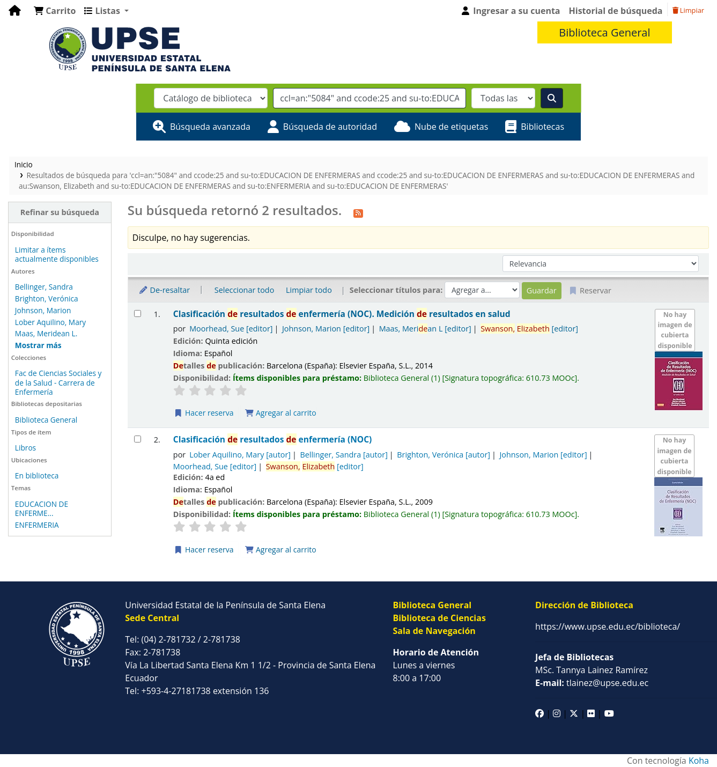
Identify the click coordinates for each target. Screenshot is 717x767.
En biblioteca (37, 475)
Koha (699, 760)
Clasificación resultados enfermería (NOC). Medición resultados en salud (342, 314)
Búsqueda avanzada (210, 126)
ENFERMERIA (37, 525)
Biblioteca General (46, 420)
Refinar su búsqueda (59, 212)
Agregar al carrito (280, 413)
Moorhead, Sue (230, 328)
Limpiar (688, 10)
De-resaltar (164, 290)
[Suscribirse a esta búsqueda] (358, 212)
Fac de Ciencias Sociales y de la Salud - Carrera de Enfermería (58, 382)
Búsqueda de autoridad (330, 126)
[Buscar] (552, 98)
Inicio (23, 164)
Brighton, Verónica (46, 298)
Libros (25, 447)
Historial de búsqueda (616, 11)
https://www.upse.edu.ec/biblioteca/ (607, 626)
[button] (54, 10)
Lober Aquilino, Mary (50, 322)
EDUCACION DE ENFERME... (41, 508)
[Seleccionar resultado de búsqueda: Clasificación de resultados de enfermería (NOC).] (137, 313)
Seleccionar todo (244, 290)
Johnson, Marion (43, 310)
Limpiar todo (309, 290)
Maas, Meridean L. (46, 333)
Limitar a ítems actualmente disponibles (57, 254)
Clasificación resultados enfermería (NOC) (272, 439)
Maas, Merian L (425, 328)
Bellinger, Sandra (44, 287)
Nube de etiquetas (451, 126)
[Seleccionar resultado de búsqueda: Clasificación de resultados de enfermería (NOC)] (137, 439)
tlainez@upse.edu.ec (591, 683)
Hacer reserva (204, 413)
